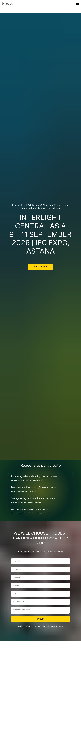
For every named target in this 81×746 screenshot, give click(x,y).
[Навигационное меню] (77, 4)
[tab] (34, 478)
